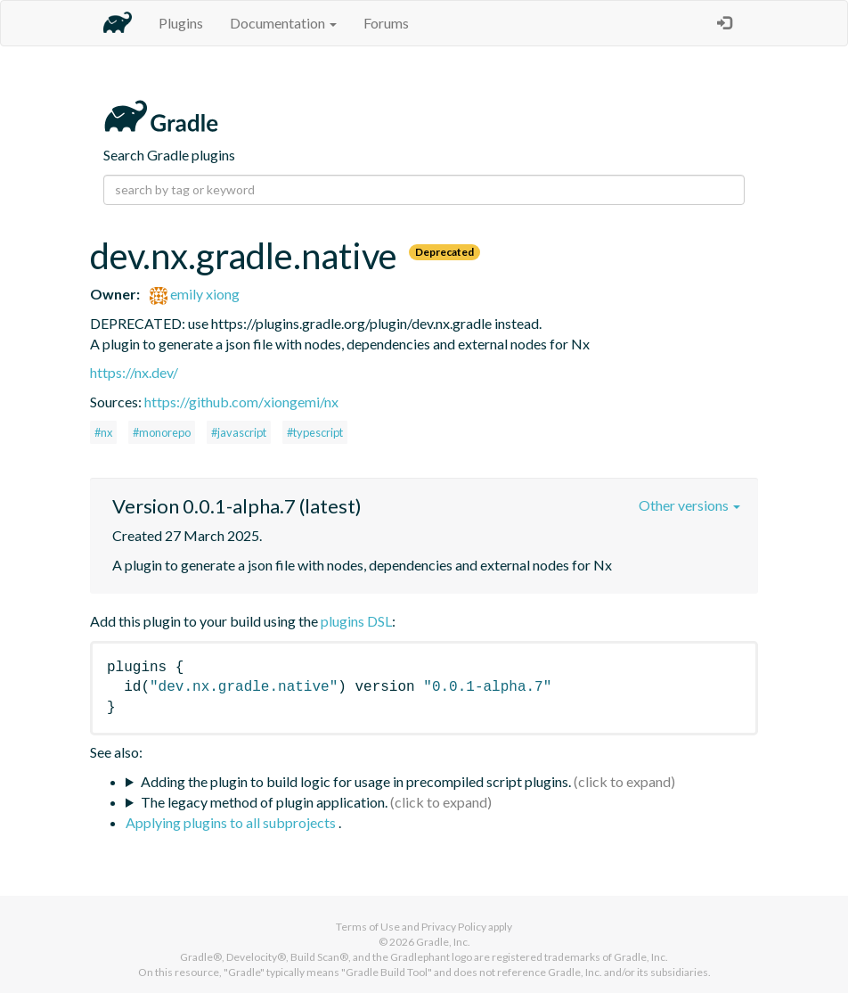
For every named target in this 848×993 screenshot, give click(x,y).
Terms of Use (368, 926)
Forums (386, 22)
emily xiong (195, 293)
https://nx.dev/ (134, 372)
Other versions (689, 505)
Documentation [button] (283, 22)
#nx (103, 432)
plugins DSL (356, 620)
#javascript (238, 432)
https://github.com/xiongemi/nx (241, 401)
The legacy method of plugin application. (264, 801)
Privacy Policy (453, 926)
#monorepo (162, 432)
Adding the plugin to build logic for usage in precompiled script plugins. (356, 781)
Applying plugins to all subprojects (232, 822)
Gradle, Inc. (443, 941)
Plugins (181, 22)
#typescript (315, 432)
